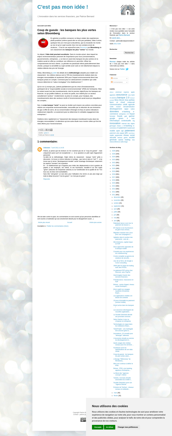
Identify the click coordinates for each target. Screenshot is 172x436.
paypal (122, 133)
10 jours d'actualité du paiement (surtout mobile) (123, 301)
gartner (132, 116)
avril (115, 221)
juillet (116, 212)
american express (122, 92)
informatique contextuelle (120, 121)
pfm (126, 133)
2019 (114, 171)
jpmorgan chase (115, 126)
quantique (132, 133)
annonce (84, 47)
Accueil (69, 222)
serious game (123, 137)
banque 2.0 (123, 97)
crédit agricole (129, 104)
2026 (114, 151)
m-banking (128, 126)
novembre (117, 200)
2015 (114, 183)
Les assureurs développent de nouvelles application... (123, 311)
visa (133, 140)
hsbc (133, 118)
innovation (115, 123)
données (114, 111)
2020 (114, 168)
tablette (120, 140)
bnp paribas (130, 100)
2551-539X (117, 44)
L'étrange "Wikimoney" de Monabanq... (121, 360)
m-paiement (122, 128)
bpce (112, 102)
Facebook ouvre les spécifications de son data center (122, 349)
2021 (114, 165)
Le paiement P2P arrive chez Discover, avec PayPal (123, 271)
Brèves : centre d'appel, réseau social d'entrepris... (123, 285)
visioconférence (115, 142)
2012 (114, 192)
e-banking (126, 112)
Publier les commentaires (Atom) (57, 226)
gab (125, 116)
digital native (129, 109)
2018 (114, 174)
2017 (114, 177)
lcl (122, 126)
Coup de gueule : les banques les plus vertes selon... (123, 355)
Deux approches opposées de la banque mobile (123, 247)
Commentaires (117, 82)
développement (116, 109)
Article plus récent (44, 222)
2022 (114, 162)
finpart (132, 114)
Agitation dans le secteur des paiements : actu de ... (123, 238)
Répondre (46, 179)
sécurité (113, 137)
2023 (114, 159)
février (116, 396)
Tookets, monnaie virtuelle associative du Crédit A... (122, 379)
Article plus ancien (95, 222)
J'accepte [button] (97, 427)
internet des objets (128, 123)
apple (133, 92)
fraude (119, 116)
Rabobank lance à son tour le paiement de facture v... (123, 224)
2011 (114, 195)
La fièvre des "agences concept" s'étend (121, 374)
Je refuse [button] (109, 427)
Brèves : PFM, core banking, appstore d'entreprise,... (122, 369)
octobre (116, 203)
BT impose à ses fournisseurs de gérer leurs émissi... (123, 229)
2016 (114, 180)
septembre (117, 206)
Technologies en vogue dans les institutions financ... (122, 325)
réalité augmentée (116, 135)
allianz (112, 92)
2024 (114, 157)
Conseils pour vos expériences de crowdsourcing (123, 252)
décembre (117, 197)
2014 (114, 186)
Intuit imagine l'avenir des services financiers (121, 276)
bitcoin (121, 100)
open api (120, 131)
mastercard (131, 128)
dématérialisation (129, 107)
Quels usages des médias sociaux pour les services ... (123, 344)
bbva (116, 100)
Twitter (122, 69)
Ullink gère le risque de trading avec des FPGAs (123, 266)
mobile (112, 131)
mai (115, 218)
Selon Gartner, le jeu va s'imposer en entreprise (122, 320)
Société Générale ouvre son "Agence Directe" (122, 383)
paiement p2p (114, 133)
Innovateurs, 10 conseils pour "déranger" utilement (123, 334)
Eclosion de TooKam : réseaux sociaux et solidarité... (123, 388)
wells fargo (124, 142)
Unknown (46, 148)
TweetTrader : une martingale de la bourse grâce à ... (123, 330)
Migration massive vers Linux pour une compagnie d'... (123, 233)
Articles (114, 78)
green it (46, 133)
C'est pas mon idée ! (62, 7)
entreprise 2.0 (124, 114)
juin (115, 215)
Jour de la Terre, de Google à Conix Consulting (123, 262)
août (115, 209)
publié (54, 73)
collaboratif (131, 102)
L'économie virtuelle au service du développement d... (123, 339)
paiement (130, 130)
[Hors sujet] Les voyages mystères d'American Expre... (121, 291)
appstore (113, 95)
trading (127, 140)
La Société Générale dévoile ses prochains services (122, 315)
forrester (112, 116)
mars (116, 393)
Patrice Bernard (124, 35)
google (112, 118)
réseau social (129, 135)
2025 (114, 154)
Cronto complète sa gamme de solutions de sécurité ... (123, 257)
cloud (123, 102)
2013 (114, 189)
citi (117, 102)
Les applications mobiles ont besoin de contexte (122, 296)
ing (134, 121)
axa (129, 95)
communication (116, 104)
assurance (121, 94)
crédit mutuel (115, 107)
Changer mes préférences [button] (128, 427)
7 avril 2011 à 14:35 (57, 148)
